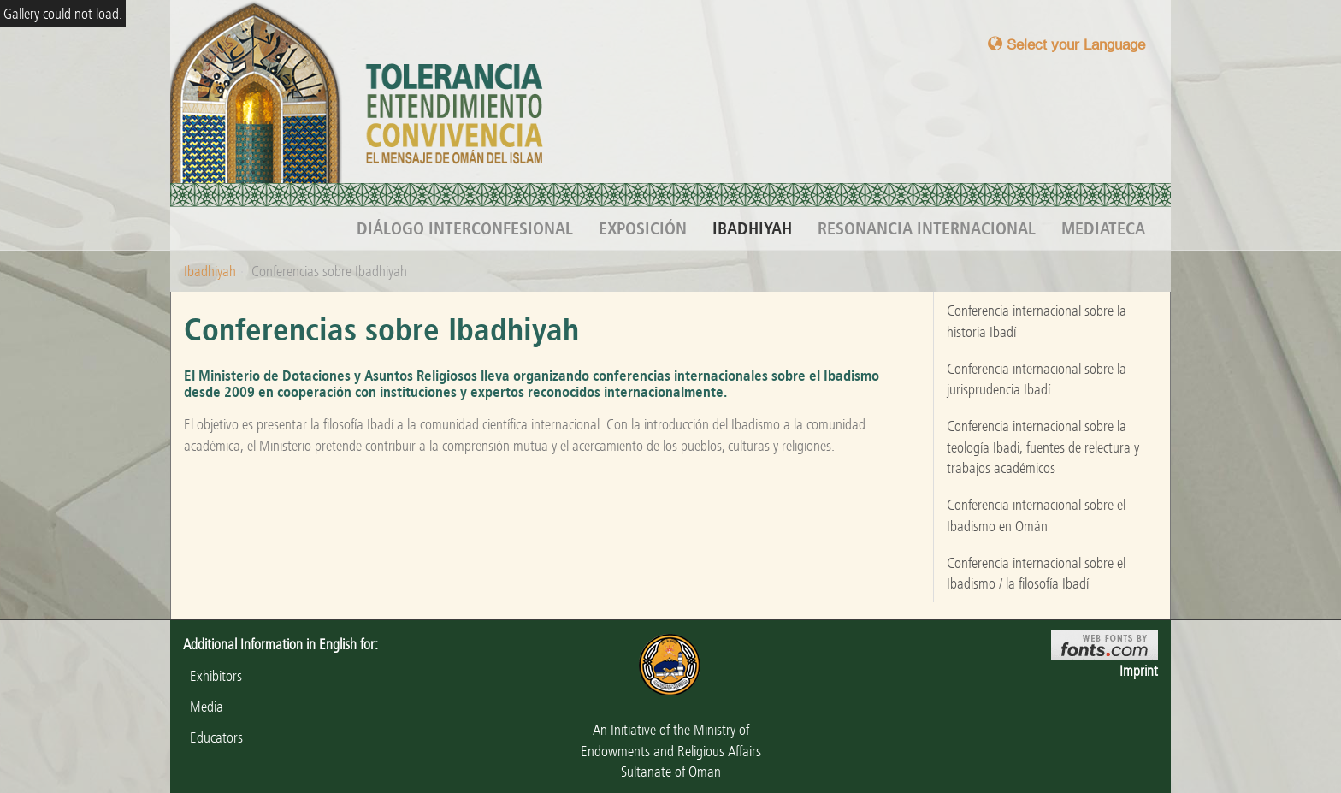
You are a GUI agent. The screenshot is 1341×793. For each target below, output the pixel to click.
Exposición (643, 228)
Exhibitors (212, 675)
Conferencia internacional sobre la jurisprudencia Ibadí (1036, 379)
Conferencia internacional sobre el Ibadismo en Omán (1036, 515)
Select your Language (1066, 44)
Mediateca (1103, 228)
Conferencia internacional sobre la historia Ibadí (1036, 321)
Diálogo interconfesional (465, 228)
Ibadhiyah (752, 228)
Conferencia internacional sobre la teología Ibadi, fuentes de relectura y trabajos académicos (1043, 446)
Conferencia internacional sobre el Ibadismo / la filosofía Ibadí (1036, 573)
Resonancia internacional (927, 228)
